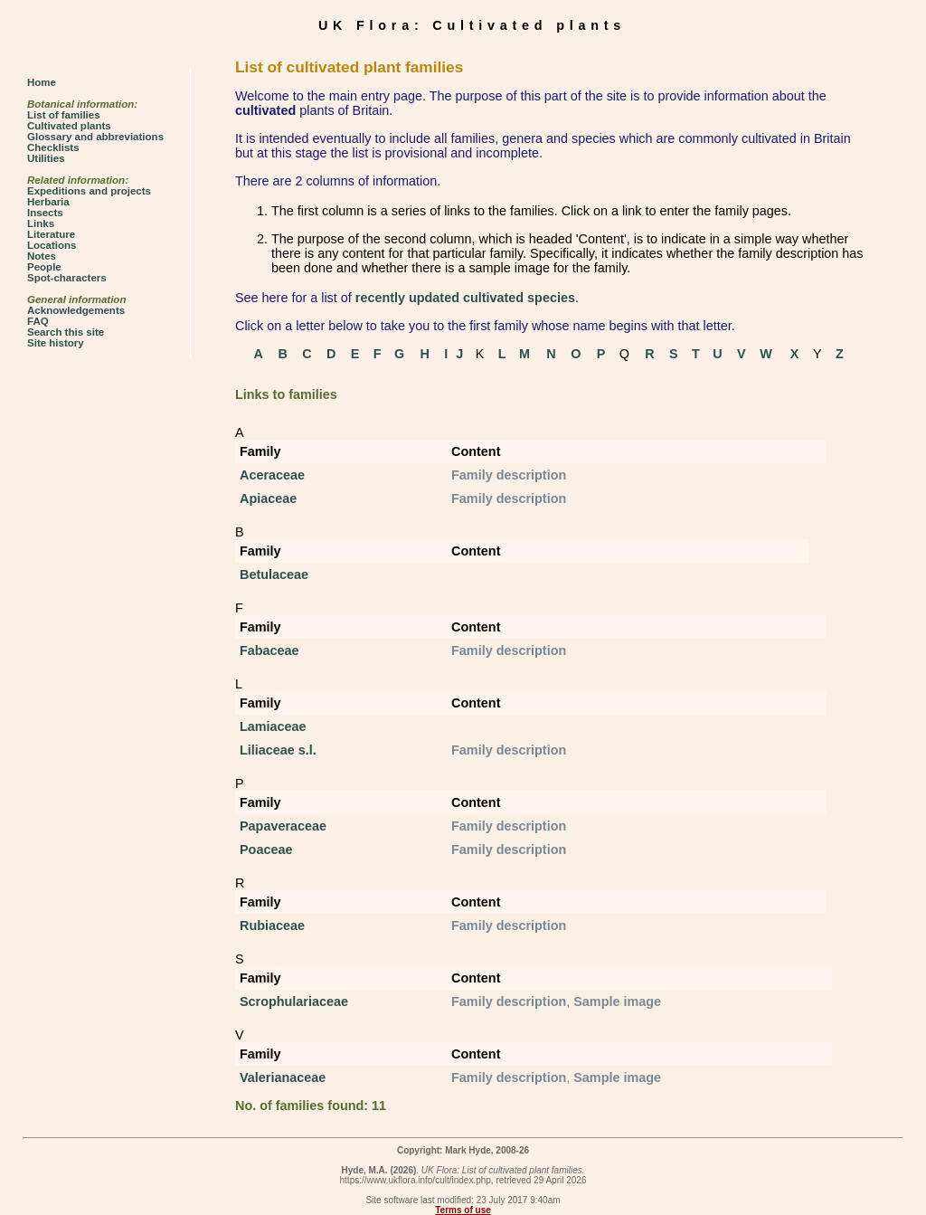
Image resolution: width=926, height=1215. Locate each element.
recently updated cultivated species (465, 297)
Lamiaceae (273, 726)
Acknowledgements (76, 310)
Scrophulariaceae (294, 1001)
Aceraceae (272, 475)
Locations (51, 245)
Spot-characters (67, 277)
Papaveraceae (283, 826)
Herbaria (48, 201)
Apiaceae (268, 498)
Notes (41, 256)
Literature (51, 234)
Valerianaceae (283, 1077)
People (44, 266)
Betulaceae (274, 574)
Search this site (65, 332)
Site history (55, 342)
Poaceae (266, 849)
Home (41, 82)
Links (40, 223)
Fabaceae (269, 650)
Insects (45, 212)
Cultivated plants (69, 125)
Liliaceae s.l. (278, 750)
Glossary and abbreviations (95, 136)
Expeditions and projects (89, 190)
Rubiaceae (272, 925)
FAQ (38, 321)
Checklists (53, 147)
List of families (63, 114)
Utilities (46, 158)
